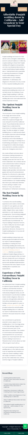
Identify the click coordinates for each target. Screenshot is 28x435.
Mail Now (21, 433)
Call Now (7, 433)
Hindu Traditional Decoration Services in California (15, 400)
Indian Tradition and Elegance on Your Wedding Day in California (15, 396)
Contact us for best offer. (13, 305)
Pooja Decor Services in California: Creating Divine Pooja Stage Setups (14, 391)
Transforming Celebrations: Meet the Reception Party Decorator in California (14, 385)
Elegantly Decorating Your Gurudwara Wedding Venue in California (12, 412)
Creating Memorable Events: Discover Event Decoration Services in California (14, 379)
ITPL (20, 429)
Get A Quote (22, 9)
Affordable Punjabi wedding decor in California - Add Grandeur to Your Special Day (14, 406)
